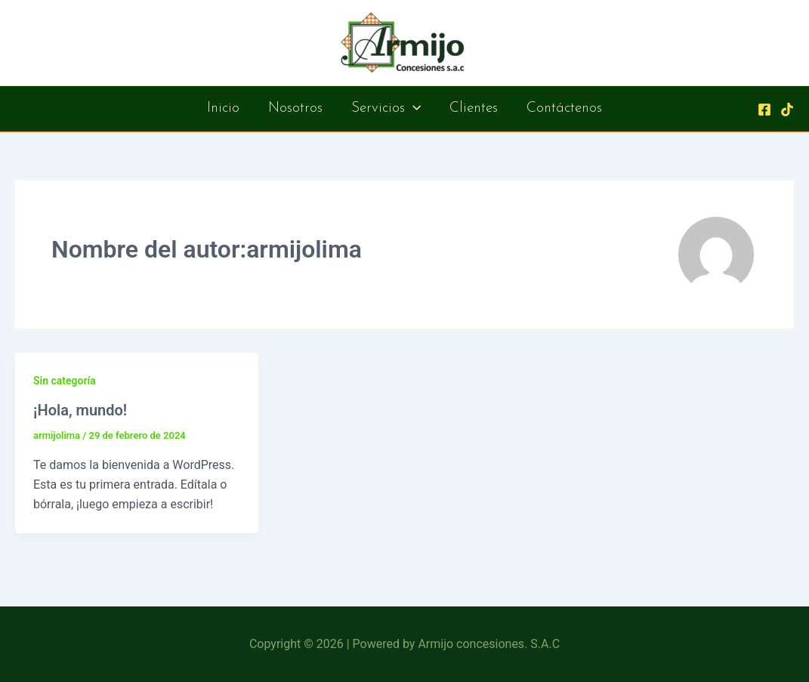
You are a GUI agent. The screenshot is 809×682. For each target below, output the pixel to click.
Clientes (473, 108)
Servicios (386, 108)
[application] (413, 108)
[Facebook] (764, 109)
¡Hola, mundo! (80, 410)
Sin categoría (64, 381)
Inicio (223, 108)
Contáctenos (564, 108)
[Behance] (787, 109)
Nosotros (295, 108)
